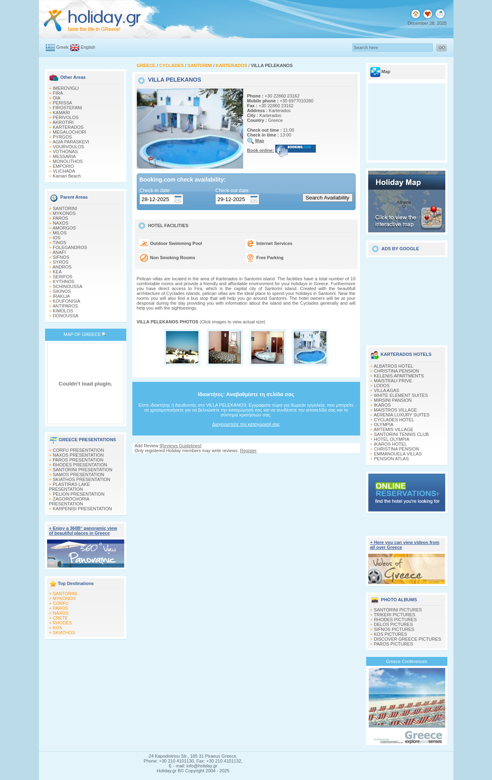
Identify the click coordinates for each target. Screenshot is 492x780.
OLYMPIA (383, 424)
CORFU (61, 603)
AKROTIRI (62, 122)
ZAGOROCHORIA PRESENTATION (69, 501)
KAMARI (61, 112)
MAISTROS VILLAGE (395, 409)
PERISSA (62, 102)
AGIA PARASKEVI (70, 141)
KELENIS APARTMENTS (399, 375)
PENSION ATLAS (391, 458)
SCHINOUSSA (67, 286)
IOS (56, 237)
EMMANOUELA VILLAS (398, 453)
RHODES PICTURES (395, 619)
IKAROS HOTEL (390, 444)
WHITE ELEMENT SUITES (401, 395)
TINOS (60, 242)
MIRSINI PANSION (393, 400)
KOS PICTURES (390, 634)
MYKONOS (64, 213)
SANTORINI (65, 208)
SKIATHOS (64, 632)
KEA (57, 271)
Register (248, 450)
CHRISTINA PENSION (396, 370)
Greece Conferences (406, 661)
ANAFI (58, 252)
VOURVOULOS (68, 146)
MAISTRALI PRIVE (393, 380)
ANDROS (61, 266)
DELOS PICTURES (393, 624)
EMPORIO (63, 166)
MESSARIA (64, 156)
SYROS (61, 262)
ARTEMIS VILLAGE (393, 429)
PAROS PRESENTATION (78, 459)
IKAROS (382, 405)
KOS (57, 627)
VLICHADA (64, 171)
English (88, 47)
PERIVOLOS (66, 117)
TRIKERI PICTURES (394, 614)
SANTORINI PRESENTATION (82, 469)
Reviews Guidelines (180, 445)
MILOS (60, 232)
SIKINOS (62, 291)
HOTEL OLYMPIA (391, 439)
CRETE (60, 617)
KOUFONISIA (66, 301)
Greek (62, 47)
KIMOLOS (63, 310)
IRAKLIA (61, 296)
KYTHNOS (63, 281)
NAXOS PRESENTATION (78, 455)
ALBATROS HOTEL (393, 366)
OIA (56, 97)
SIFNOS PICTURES (394, 629)
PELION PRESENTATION (78, 494)
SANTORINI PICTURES (398, 609)
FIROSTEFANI (67, 107)
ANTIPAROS (65, 305)
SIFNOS (61, 257)
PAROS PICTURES (393, 643)
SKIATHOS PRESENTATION (81, 479)
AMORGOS (64, 227)
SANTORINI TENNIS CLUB (401, 434)
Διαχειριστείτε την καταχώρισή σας (246, 424)
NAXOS (61, 223)
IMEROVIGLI (66, 88)
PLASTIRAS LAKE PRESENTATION (69, 487)
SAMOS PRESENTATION (78, 474)
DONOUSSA (65, 315)
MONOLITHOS (68, 161)
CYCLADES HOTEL (394, 419)
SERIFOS (62, 276)
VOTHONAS (65, 151)
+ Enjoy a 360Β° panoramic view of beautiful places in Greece (83, 530)
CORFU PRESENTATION (78, 450)
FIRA (58, 93)
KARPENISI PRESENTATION (82, 508)
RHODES (62, 622)
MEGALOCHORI (69, 132)
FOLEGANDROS (70, 247)
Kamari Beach (67, 175)
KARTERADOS (68, 127)
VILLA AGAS (386, 390)
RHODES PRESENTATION (80, 464)
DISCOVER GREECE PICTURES (407, 639)
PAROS (60, 218)
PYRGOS (62, 136)
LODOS (382, 385)
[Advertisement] (406, 298)
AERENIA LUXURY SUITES (401, 414)
